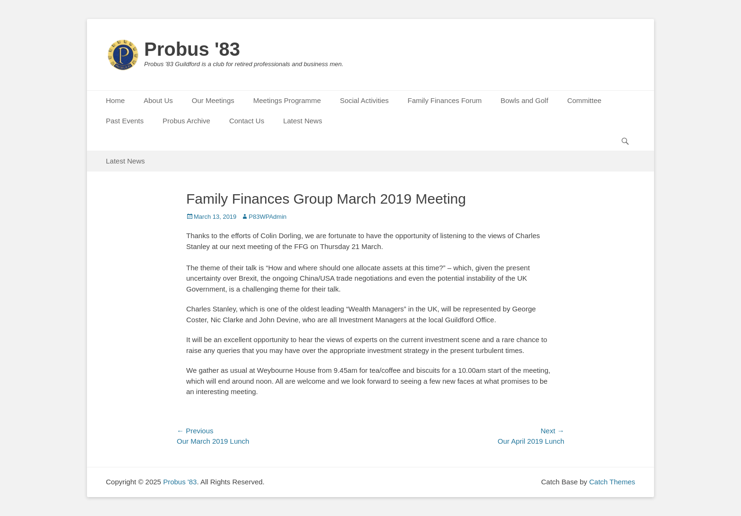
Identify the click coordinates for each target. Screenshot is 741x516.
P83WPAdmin (267, 216)
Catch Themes (612, 482)
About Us (158, 100)
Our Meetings (213, 100)
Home (115, 100)
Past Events (125, 121)
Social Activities (364, 100)
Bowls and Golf (524, 100)
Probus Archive (186, 121)
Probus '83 (192, 49)
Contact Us (246, 121)
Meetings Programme (287, 100)
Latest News (302, 121)
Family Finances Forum (445, 100)
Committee (584, 100)
